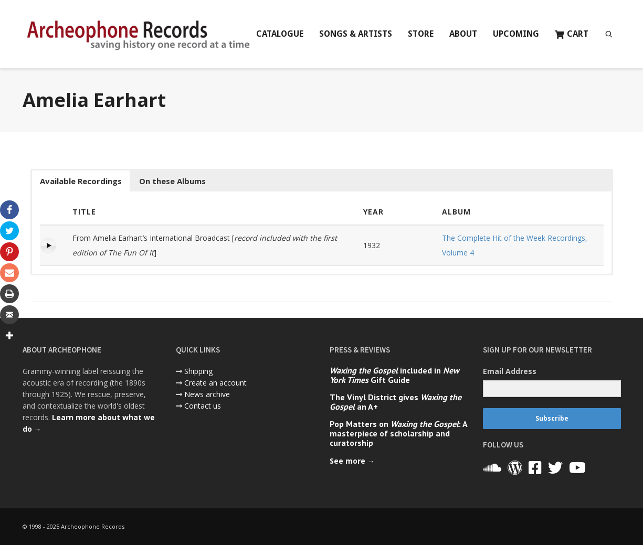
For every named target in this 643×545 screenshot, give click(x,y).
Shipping (198, 371)
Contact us (202, 406)
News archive (207, 394)
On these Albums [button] (172, 181)
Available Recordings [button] (81, 181)
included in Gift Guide (394, 375)
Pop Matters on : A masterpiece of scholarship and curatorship (398, 433)
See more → (352, 461)
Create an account (215, 383)
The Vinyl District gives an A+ (395, 402)
